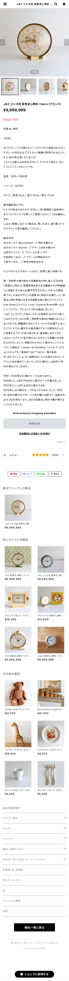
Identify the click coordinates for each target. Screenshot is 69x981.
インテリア (8, 838)
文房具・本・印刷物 (13, 869)
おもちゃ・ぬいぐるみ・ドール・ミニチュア (24, 859)
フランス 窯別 (10, 818)
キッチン (7, 828)
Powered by (34, 948)
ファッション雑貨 (11, 900)
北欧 (5, 911)
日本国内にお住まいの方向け (34, 433)
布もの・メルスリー (13, 880)
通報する (61, 442)
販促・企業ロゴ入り (13, 849)
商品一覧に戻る (34, 927)
